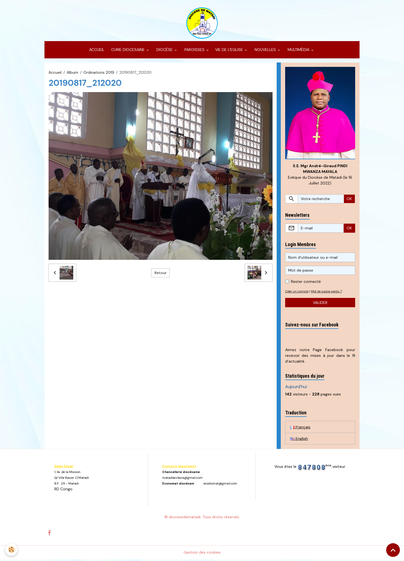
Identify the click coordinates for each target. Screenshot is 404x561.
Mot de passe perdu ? (329, 293)
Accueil (55, 73)
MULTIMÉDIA (298, 51)
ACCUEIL (96, 51)
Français (300, 428)
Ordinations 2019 (98, 73)
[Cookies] (11, 549)
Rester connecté (306, 283)
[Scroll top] (393, 550)
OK (349, 200)
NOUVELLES (265, 51)
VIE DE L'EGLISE (229, 51)
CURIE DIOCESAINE (128, 51)
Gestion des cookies (202, 553)
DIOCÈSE (164, 51)
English (299, 440)
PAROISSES (194, 51)
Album (72, 73)
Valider (320, 303)
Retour (161, 273)
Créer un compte (298, 293)
